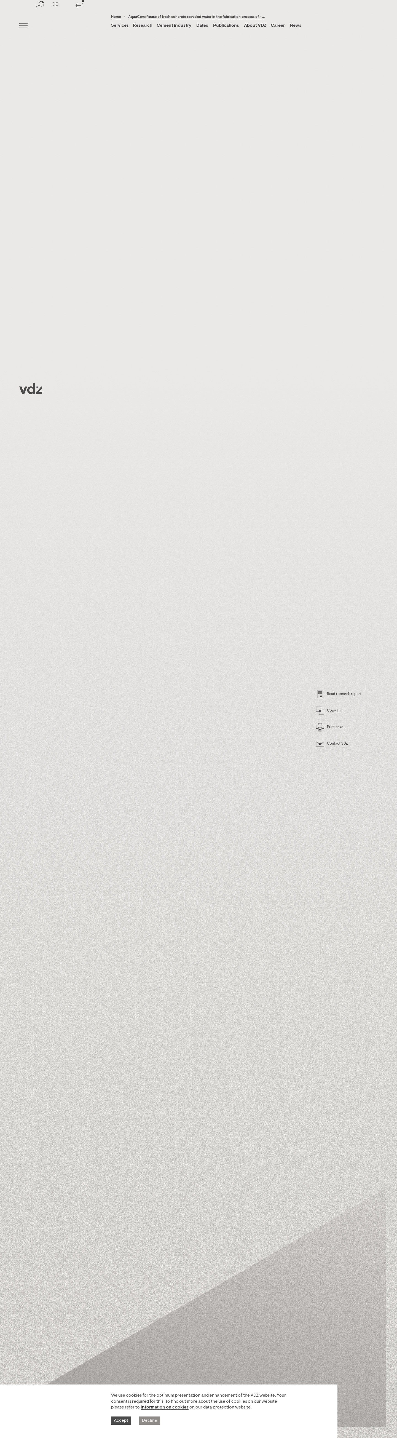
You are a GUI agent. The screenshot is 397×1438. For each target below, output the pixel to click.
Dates (202, 25)
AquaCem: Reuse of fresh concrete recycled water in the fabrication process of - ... (196, 17)
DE (55, 26)
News (295, 25)
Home (116, 17)
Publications (226, 25)
